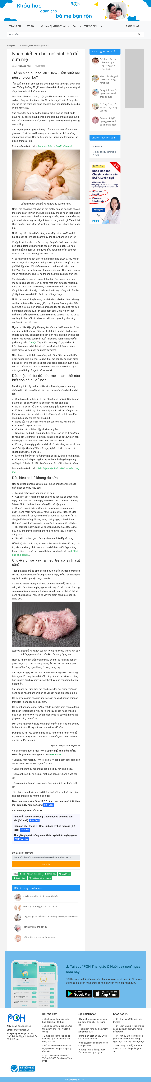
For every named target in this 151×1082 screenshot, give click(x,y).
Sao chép (57, 863)
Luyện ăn (64, 873)
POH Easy (48, 804)
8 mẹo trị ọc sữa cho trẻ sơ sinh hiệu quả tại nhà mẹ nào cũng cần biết (56, 1038)
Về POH (31, 26)
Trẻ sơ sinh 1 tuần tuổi (30, 873)
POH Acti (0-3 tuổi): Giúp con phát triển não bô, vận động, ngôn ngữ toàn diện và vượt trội (128, 1038)
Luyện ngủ (50, 873)
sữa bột (31, 342)
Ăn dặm (98, 146)
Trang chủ (15, 26)
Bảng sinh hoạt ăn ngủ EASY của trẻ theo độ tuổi (92, 1037)
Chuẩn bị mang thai (53, 26)
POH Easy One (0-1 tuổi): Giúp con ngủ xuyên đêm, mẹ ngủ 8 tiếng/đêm (128, 1028)
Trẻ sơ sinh (91, 26)
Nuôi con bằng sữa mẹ (39, 46)
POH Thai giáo (21, 838)
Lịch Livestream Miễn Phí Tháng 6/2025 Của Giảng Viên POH (57, 1058)
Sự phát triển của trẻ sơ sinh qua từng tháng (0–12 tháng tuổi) (92, 1021)
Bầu (75, 26)
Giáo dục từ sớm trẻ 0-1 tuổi (103, 154)
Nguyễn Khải (24, 66)
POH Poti (25, 829)
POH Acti (34, 820)
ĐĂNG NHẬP (132, 26)
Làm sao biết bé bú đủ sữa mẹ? (54, 145)
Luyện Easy (20, 877)
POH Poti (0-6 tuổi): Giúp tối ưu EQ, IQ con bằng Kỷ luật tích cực (128, 1048)
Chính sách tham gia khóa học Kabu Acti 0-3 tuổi (55, 1020)
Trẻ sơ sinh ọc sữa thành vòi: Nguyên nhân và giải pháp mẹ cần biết (57, 1048)
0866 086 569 (25, 1025)
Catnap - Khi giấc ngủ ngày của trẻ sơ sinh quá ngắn (91, 1051)
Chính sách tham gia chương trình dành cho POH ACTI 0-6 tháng (57, 1028)
